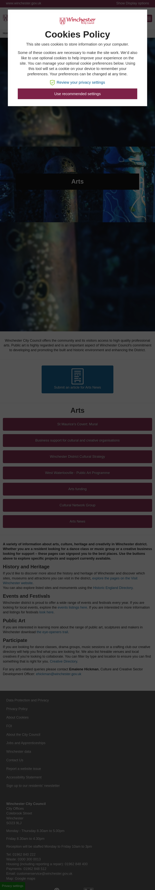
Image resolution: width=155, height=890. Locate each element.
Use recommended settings (77, 94)
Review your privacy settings (77, 82)
